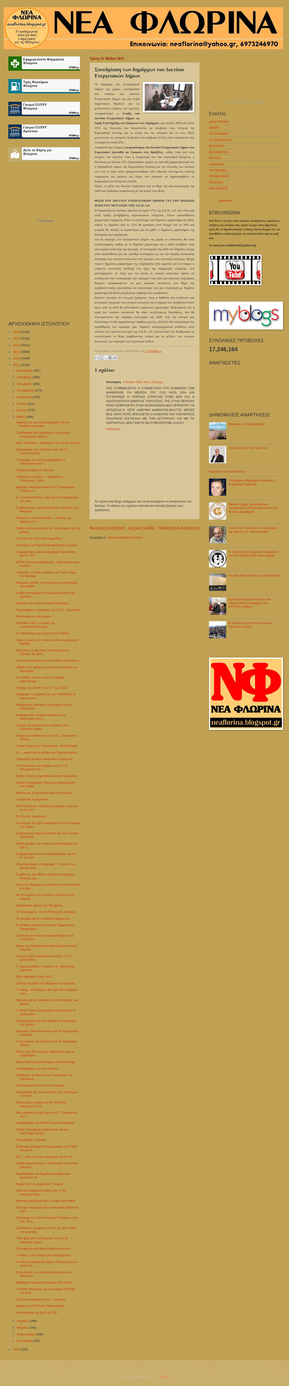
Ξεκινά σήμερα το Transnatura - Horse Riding (47, 746)
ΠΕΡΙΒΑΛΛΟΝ (219, 176)
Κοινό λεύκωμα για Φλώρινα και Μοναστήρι (45, 1062)
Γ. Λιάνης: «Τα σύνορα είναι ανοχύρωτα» (43, 1255)
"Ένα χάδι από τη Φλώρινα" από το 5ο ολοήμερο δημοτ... (42, 1240)
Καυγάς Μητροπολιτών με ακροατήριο (254, 575)
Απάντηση (113, 429)
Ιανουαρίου (25, 1341)
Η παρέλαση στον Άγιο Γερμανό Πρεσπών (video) (250, 624)
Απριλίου (23, 1321)
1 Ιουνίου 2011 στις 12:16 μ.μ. (143, 382)
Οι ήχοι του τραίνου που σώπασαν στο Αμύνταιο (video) (42, 727)
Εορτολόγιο (45, 221)
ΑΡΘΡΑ (214, 127)
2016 (17, 332)
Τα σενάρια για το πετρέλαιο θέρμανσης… (44, 918)
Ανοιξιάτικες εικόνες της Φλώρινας (39, 905)
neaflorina (225, 200)
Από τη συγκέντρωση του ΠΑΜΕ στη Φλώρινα (47, 660)
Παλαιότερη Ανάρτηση (178, 528)
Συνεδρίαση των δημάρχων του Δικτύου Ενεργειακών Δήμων (43, 434)
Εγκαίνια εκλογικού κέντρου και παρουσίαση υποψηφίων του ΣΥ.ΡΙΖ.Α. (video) (250, 603)
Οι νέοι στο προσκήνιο (31, 816)
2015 (17, 338)
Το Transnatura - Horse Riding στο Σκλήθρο (45, 912)
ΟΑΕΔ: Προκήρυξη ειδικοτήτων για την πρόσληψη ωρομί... (42, 1131)
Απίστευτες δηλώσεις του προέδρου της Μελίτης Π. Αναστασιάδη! (253, 529)
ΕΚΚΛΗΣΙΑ (216, 146)
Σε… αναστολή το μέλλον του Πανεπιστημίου (46, 752)
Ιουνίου (22, 410)
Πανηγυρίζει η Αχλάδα (31, 1140)
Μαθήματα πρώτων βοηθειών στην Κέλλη (44, 1282)
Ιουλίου (22, 403)
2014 (17, 345)
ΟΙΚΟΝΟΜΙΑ (218, 170)
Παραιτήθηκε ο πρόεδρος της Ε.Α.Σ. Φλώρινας (48, 610)
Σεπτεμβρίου (26, 390)
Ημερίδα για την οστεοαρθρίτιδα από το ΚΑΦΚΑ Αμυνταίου (43, 424)
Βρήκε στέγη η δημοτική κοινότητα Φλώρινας (46, 776)
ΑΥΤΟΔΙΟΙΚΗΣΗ (220, 140)
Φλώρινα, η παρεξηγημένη (247, 424)
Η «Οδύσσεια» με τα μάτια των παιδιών (43, 633)
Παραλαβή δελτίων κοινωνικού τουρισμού (44, 759)
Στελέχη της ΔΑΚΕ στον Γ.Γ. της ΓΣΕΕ (41, 688)
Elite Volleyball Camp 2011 (34, 976)
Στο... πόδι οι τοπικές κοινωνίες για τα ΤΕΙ (44, 1157)
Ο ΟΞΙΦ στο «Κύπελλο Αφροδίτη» (39, 538)
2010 (17, 1349)
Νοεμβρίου (24, 377)
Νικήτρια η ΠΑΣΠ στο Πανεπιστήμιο (40, 1306)
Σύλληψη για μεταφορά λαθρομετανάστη (43, 1248)
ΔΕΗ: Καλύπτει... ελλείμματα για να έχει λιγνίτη (47, 443)
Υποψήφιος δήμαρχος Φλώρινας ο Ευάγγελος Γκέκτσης (252, 482)
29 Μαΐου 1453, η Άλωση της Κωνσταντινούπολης (35, 624)
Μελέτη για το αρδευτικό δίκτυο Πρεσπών (44, 793)
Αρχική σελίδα (141, 528)
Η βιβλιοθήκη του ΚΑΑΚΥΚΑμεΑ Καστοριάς (45, 1123)
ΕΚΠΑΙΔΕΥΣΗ (219, 152)
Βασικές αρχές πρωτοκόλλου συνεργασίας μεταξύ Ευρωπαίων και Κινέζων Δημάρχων (253, 507)
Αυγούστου (25, 397)
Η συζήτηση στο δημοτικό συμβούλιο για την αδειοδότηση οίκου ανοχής (253, 553)
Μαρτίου (23, 1327)
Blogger (164, 1376)
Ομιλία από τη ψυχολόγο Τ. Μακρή (39, 1184)
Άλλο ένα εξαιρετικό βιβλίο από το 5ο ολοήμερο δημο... (41, 1192)
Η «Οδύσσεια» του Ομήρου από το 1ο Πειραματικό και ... (42, 767)
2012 (17, 358)
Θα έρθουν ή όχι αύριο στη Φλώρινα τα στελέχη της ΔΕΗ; (42, 652)
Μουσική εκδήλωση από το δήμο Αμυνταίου (45, 1201)
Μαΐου (21, 417)
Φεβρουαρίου (26, 1334)
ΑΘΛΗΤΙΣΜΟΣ (219, 122)
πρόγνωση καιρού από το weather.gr (244, 102)
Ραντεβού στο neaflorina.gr (227, 471)
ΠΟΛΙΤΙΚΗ (216, 182)
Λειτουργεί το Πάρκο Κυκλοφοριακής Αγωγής (46, 545)
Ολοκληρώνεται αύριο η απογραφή (39, 1085)
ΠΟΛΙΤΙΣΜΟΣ (218, 188)
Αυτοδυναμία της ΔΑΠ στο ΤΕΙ (36, 1312)
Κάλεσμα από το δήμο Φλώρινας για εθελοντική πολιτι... (40, 716)
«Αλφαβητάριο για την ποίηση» (37, 1068)
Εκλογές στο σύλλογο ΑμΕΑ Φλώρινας (42, 603)
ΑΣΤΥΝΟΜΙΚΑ (219, 133)
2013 (17, 352)
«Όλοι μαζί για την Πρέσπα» (248, 448)
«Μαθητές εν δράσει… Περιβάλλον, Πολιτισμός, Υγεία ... (40, 478)
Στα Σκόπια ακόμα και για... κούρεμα (40, 1299)
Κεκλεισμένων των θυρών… (35, 616)
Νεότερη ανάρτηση (107, 528)
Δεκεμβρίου (25, 370)
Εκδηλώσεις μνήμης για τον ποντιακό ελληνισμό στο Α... (41, 1104)
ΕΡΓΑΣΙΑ (215, 158)
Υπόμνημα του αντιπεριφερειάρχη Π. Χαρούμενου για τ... (41, 461)
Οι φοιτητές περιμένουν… (33, 799)
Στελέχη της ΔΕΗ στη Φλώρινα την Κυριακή (45, 983)
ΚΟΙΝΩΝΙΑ (216, 164)
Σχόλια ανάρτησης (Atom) (125, 537)
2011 (17, 365)
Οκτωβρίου (25, 384)
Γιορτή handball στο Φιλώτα (35, 470)
